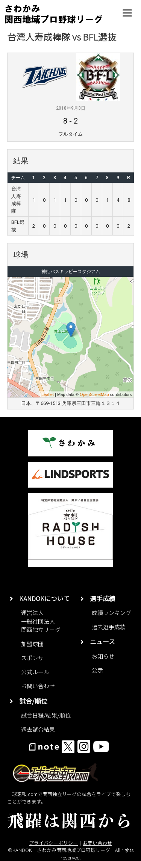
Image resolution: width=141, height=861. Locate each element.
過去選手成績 (109, 627)
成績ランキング (111, 612)
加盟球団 (32, 644)
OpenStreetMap (94, 394)
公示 (97, 670)
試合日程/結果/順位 (46, 715)
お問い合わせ (38, 686)
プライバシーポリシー (53, 842)
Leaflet (47, 394)
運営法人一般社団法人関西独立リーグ (41, 621)
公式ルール (35, 672)
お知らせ (103, 656)
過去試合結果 (38, 729)
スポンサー (35, 658)
